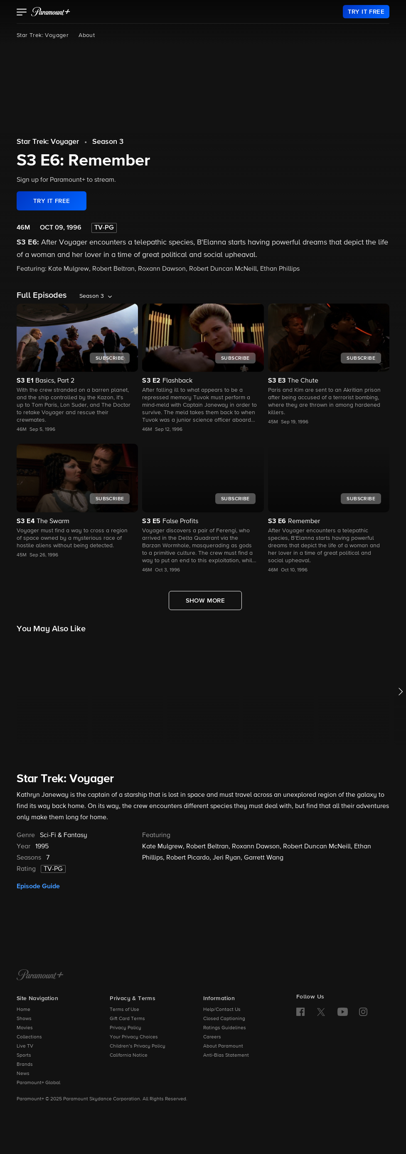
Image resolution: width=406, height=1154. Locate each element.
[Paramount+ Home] (40, 975)
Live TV (25, 1046)
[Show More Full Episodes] (205, 600)
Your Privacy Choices (134, 1037)
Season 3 (107, 142)
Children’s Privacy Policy (137, 1046)
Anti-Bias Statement (226, 1055)
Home (23, 1009)
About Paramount (223, 1046)
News (23, 1073)
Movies (25, 1028)
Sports (24, 1055)
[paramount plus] (50, 11)
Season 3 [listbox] (91, 296)
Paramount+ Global (38, 1082)
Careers (212, 1037)
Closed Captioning (224, 1018)
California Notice (129, 1055)
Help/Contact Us (222, 1009)
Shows (24, 1018)
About (87, 35)
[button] (21, 13)
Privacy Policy (125, 1028)
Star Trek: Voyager (43, 35)
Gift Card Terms (127, 1018)
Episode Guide (38, 886)
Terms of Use (124, 1009)
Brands (25, 1064)
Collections (29, 1037)
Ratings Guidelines (224, 1028)
